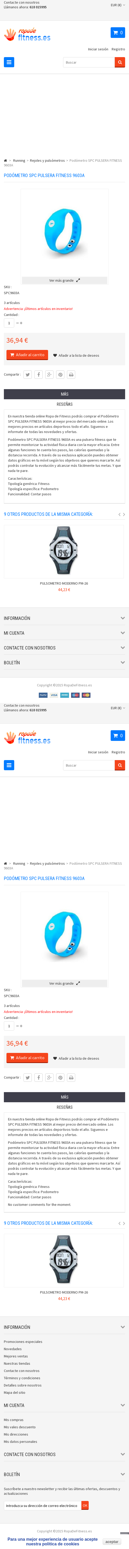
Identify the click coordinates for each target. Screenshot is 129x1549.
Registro (118, 49)
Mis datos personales (20, 1441)
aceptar (111, 1542)
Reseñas (65, 404)
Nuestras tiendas (17, 1363)
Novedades (13, 1349)
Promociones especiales (23, 1341)
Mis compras (14, 1419)
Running (19, 160)
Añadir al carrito (29, 354)
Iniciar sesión (98, 49)
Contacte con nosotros (22, 2)
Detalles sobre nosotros (23, 1385)
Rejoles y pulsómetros (47, 160)
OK (85, 1505)
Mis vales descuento (20, 1427)
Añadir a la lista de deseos (76, 355)
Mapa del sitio (14, 1392)
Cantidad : (11, 314)
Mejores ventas (16, 1356)
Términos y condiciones (22, 1378)
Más (65, 394)
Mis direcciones (16, 1434)
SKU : (8, 287)
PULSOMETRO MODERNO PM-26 (64, 583)
